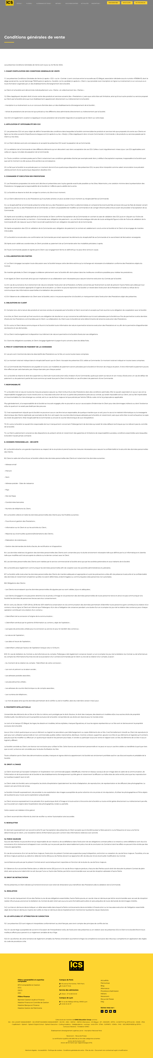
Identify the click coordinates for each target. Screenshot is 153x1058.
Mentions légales (31, 1050)
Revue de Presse (81, 1036)
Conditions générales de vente (73, 1050)
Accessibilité (42, 1050)
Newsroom (70, 1036)
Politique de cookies (55, 1050)
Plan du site (89, 1050)
